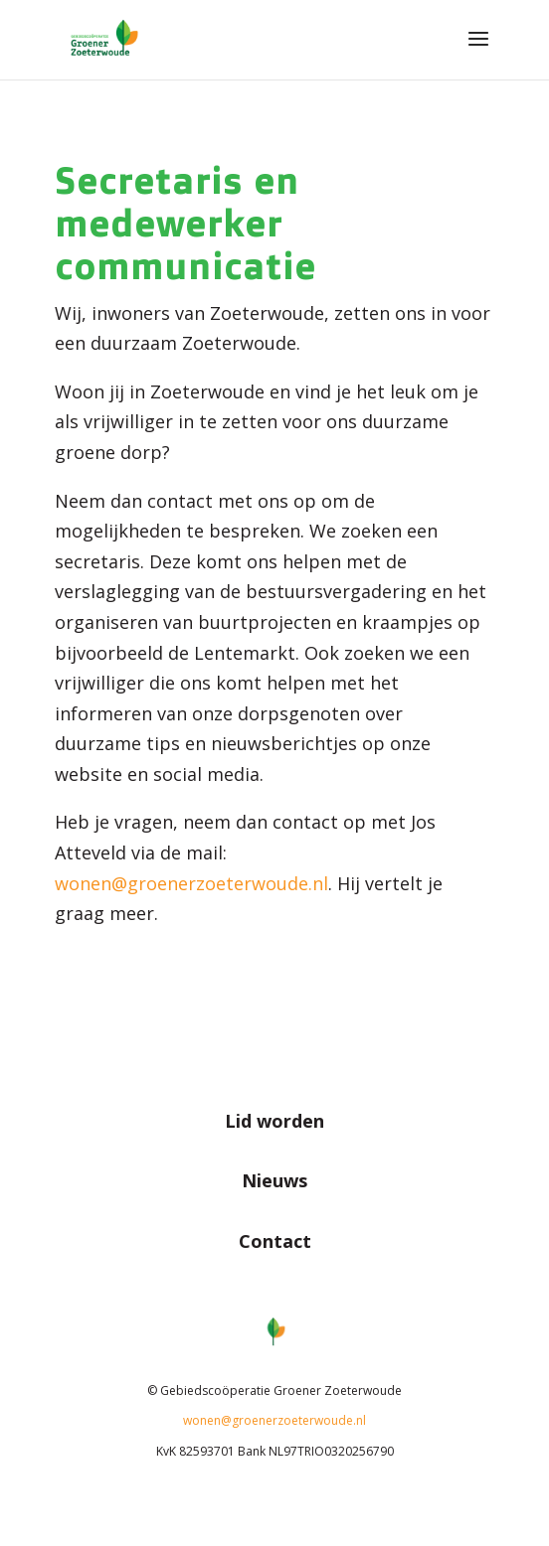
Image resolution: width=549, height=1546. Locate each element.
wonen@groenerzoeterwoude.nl (274, 1420)
